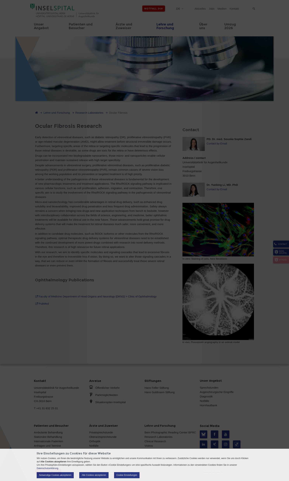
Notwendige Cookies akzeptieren (55, 475)
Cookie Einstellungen (126, 475)
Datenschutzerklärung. (48, 468)
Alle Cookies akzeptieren (94, 475)
